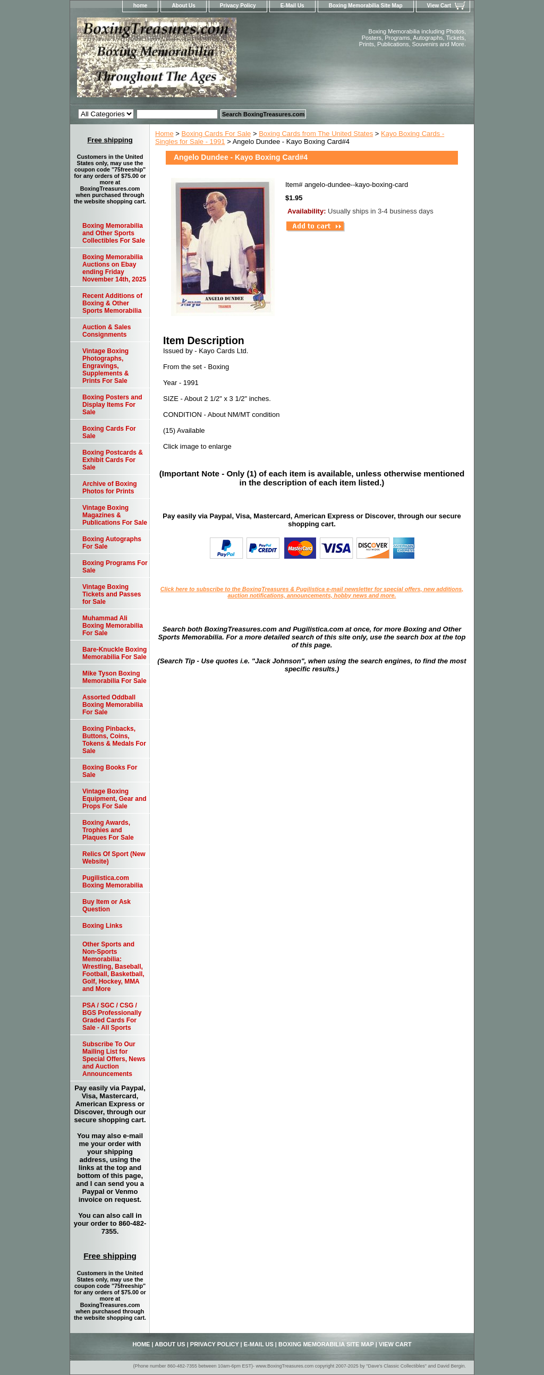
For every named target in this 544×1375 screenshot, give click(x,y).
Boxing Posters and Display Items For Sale (112, 405)
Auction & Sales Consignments (106, 330)
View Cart (439, 5)
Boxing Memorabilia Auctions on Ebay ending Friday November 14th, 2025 (114, 268)
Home (164, 134)
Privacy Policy (238, 5)
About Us (183, 5)
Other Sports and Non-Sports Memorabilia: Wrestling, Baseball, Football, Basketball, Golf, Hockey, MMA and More (113, 967)
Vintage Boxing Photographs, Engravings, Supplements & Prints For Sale (105, 366)
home (140, 5)
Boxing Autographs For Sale (111, 542)
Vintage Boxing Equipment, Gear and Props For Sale (114, 799)
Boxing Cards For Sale (216, 134)
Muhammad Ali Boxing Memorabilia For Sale (112, 625)
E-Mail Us (292, 5)
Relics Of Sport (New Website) (114, 857)
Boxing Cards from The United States (316, 134)
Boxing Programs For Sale (115, 566)
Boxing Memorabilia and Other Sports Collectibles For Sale (113, 233)
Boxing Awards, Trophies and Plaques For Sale (108, 830)
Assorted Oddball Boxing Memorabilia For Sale (112, 705)
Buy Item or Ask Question (106, 905)
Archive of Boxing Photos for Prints (109, 487)
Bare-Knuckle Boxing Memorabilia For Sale (114, 653)
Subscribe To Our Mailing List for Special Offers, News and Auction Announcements (114, 1059)
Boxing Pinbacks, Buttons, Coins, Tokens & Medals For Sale (114, 740)
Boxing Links (102, 925)
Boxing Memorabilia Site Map (366, 5)
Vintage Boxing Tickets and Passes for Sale (111, 594)
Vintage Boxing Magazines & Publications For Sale (114, 515)
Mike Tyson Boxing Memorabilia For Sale (114, 677)
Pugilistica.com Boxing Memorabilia (112, 881)
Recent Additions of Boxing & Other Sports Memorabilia (112, 303)
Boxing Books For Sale (109, 771)
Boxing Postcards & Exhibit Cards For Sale (112, 460)
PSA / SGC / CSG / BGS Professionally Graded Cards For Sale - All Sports (111, 1016)
